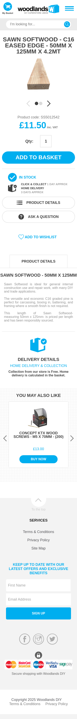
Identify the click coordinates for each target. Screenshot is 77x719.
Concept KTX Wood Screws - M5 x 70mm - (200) (38, 435)
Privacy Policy (38, 540)
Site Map (38, 548)
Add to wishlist (41, 237)
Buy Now (38, 459)
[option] (38, 80)
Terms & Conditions (38, 532)
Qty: (29, 141)
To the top (38, 509)
